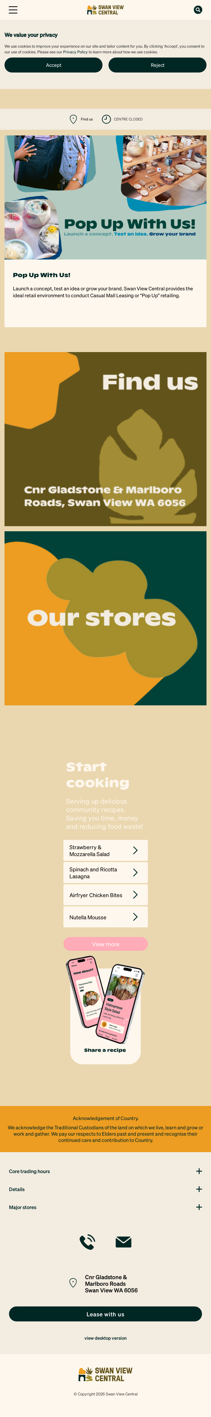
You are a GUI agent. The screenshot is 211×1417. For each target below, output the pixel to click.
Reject (157, 65)
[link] (105, 9)
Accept (53, 65)
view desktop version (105, 1338)
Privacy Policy (75, 51)
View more (105, 943)
